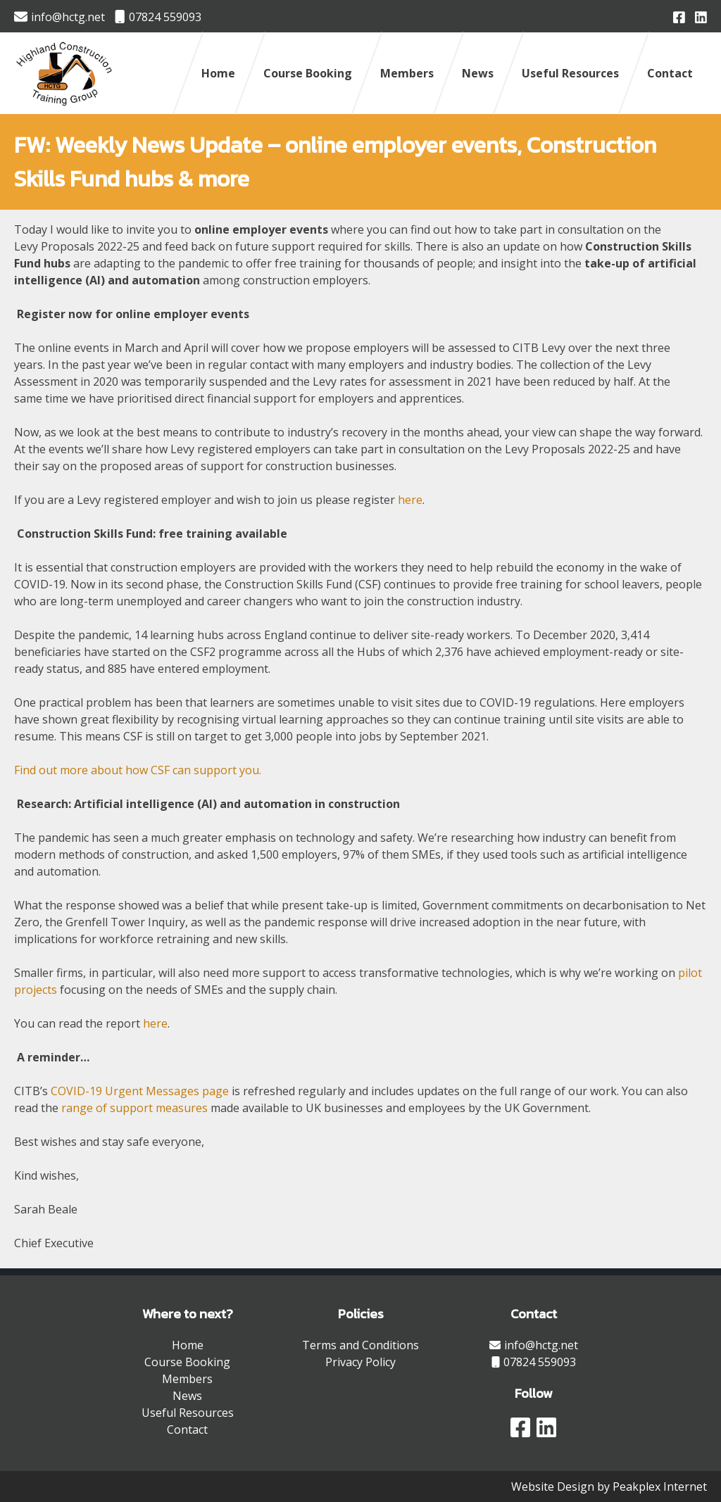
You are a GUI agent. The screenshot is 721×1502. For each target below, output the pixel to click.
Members (407, 73)
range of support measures (134, 1108)
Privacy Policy (360, 1362)
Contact (670, 73)
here (410, 499)
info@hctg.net (59, 17)
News (478, 73)
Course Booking (307, 73)
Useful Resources (570, 73)
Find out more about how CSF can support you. (137, 770)
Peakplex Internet (660, 1486)
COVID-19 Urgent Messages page (141, 1091)
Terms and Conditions (360, 1345)
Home (218, 73)
